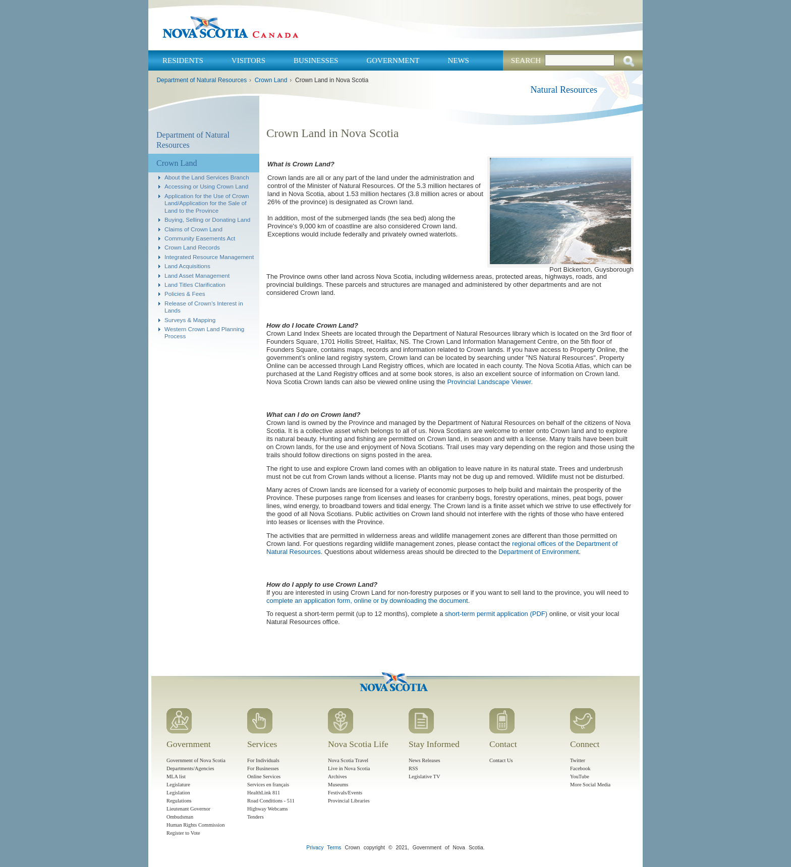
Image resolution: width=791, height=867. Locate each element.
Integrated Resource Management (209, 257)
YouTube (579, 776)
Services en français (268, 784)
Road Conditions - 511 (271, 800)
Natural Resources (564, 90)
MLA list (176, 776)
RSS (413, 768)
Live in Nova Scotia (349, 768)
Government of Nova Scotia (195, 760)
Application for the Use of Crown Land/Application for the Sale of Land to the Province (206, 203)
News (458, 60)
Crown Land (271, 80)
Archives (337, 776)
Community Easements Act (199, 238)
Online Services (263, 776)
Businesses (316, 60)
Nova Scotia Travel (348, 760)
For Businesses (263, 768)
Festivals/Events (345, 792)
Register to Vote (183, 833)
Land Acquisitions (187, 266)
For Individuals (263, 760)
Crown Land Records (192, 247)
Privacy (314, 847)
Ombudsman (179, 817)
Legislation (178, 792)
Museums (338, 784)
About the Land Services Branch (206, 177)
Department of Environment (538, 551)
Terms (334, 847)
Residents (182, 60)
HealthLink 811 (263, 792)
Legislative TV (424, 776)
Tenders (255, 817)
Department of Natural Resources (201, 80)
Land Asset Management (197, 275)
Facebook (580, 768)
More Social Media (590, 784)
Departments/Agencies (190, 768)
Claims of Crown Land (193, 229)
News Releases (424, 760)
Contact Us (501, 760)
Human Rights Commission (195, 825)
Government (392, 60)
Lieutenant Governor (188, 809)
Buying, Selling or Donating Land (207, 219)
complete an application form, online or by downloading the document (367, 600)
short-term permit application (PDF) (496, 613)
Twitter (577, 760)
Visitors (248, 60)
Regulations (179, 800)
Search (526, 60)
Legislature (178, 784)
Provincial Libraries (349, 800)
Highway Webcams (267, 809)
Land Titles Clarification (194, 284)
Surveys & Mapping (189, 320)
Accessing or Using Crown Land (206, 186)
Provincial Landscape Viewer (489, 382)
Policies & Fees (184, 293)
